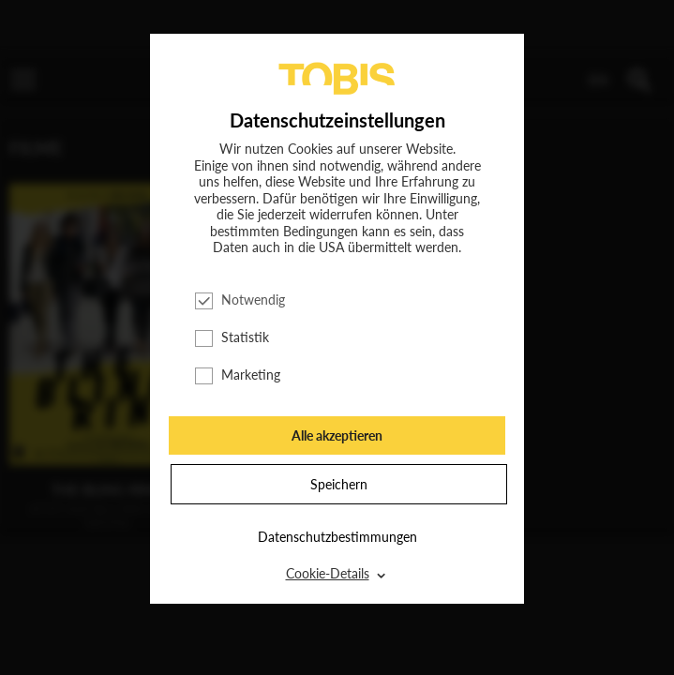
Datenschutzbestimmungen (337, 537)
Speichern (338, 484)
